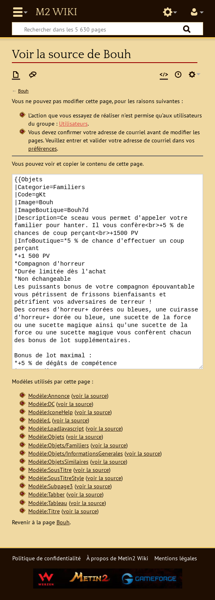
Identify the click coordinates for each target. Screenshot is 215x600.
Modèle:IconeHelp (50, 412)
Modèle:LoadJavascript (56, 428)
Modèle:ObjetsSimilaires (58, 461)
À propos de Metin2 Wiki (117, 558)
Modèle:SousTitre (50, 470)
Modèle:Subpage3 (50, 486)
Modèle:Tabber (46, 494)
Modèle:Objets (46, 436)
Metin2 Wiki (56, 12)
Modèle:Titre (44, 511)
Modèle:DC (41, 404)
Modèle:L (39, 420)
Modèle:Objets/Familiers (58, 445)
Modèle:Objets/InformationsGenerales (75, 453)
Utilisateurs (73, 123)
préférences (42, 148)
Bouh (23, 91)
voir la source (90, 395)
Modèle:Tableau (47, 503)
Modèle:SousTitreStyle (56, 478)
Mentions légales (175, 558)
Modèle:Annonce (49, 395)
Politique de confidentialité (46, 558)
